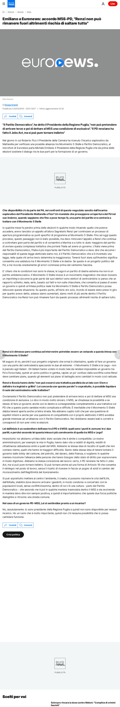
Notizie (11, 12)
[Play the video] (60, 62)
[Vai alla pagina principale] (11, 3)
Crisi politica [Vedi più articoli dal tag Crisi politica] (13, 534)
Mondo (21, 12)
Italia (29, 12)
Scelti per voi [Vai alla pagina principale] (14, 696)
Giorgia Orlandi (11, 105)
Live (113, 3)
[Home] (3, 12)
